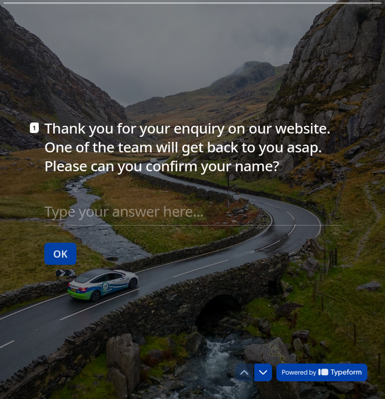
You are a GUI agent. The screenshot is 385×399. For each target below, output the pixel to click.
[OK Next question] (60, 253)
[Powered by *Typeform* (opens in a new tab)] (321, 372)
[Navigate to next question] (263, 372)
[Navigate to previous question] (244, 372)
